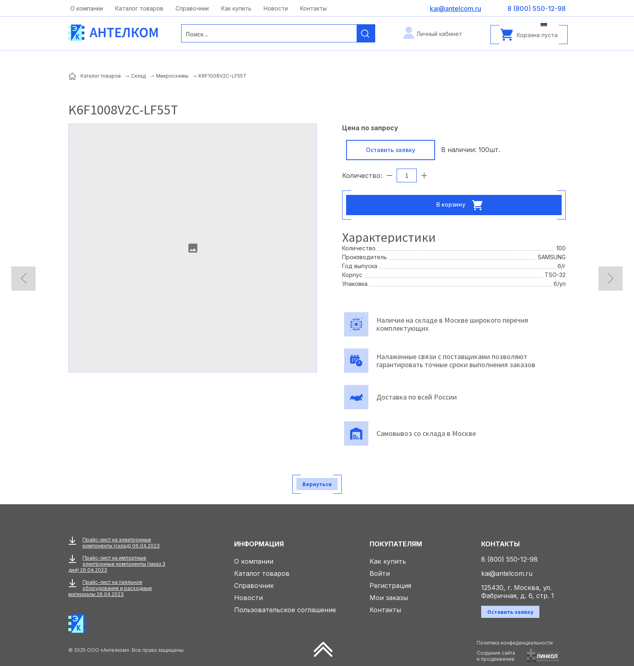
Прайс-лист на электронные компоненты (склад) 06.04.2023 (121, 543)
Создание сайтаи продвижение (496, 656)
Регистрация (390, 585)
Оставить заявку (390, 149)
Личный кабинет (439, 33)
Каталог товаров (139, 8)
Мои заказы (389, 598)
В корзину (461, 205)
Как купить (236, 8)
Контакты (313, 8)
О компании (86, 8)
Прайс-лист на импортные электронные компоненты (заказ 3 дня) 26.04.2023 (116, 564)
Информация (259, 544)
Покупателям (396, 544)
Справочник (192, 8)
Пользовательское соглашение (285, 610)
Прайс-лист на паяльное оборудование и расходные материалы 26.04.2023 (110, 588)
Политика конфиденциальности (515, 643)
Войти (380, 573)
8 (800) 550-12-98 (509, 559)
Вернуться (317, 484)
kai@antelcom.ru (507, 573)
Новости (276, 8)
